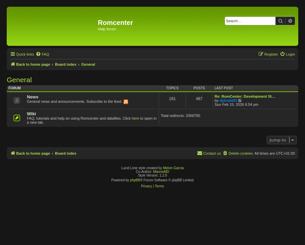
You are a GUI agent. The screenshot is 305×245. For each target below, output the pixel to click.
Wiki (31, 113)
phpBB (135, 180)
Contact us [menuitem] (209, 153)
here (135, 118)
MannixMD (161, 172)
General (19, 80)
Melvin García (173, 168)
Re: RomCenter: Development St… (245, 96)
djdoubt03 (228, 100)
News (32, 96)
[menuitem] (42, 54)
